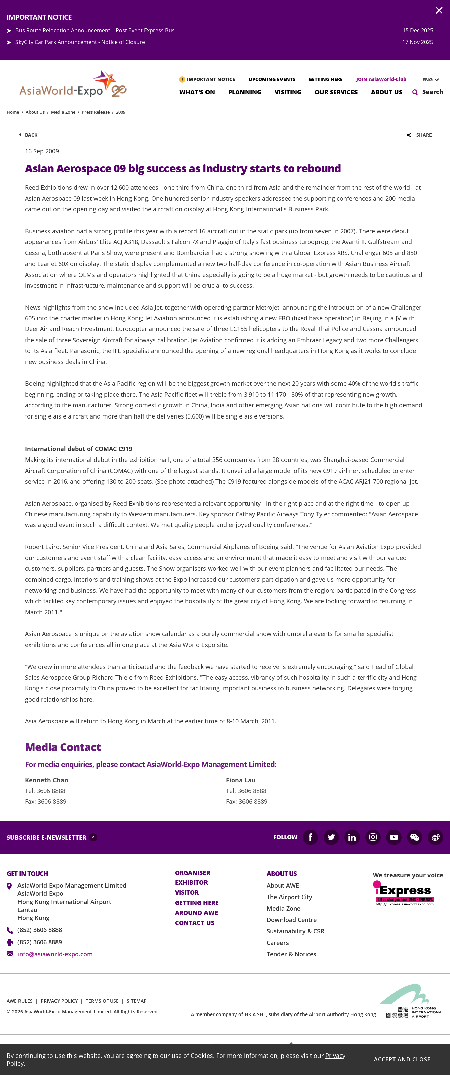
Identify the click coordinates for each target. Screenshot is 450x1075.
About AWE (283, 885)
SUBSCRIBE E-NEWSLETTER (46, 837)
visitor (187, 892)
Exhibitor (191, 882)
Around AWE (196, 913)
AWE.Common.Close (439, 11)
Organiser (192, 873)
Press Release (96, 112)
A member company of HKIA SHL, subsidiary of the (283, 1014)
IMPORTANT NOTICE (211, 79)
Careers (278, 943)
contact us (194, 923)
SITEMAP (137, 1001)
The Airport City (289, 897)
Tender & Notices (291, 954)
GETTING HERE (326, 79)
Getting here (197, 903)
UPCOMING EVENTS (272, 79)
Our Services (336, 91)
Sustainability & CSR (296, 931)
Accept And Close (402, 1059)
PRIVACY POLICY (59, 1001)
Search (432, 92)
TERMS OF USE (102, 1001)
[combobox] (428, 80)
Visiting (288, 91)
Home (13, 112)
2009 (120, 112)
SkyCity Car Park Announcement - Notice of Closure (80, 42)
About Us (386, 91)
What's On (197, 91)
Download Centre (292, 920)
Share (424, 135)
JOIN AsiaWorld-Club (381, 79)
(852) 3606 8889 (39, 942)
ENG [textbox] (427, 79)
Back (31, 135)
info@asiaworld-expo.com (55, 954)
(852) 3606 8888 (39, 930)
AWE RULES (20, 1001)
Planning (244, 91)
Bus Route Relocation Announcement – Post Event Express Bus (95, 30)
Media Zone (63, 112)
